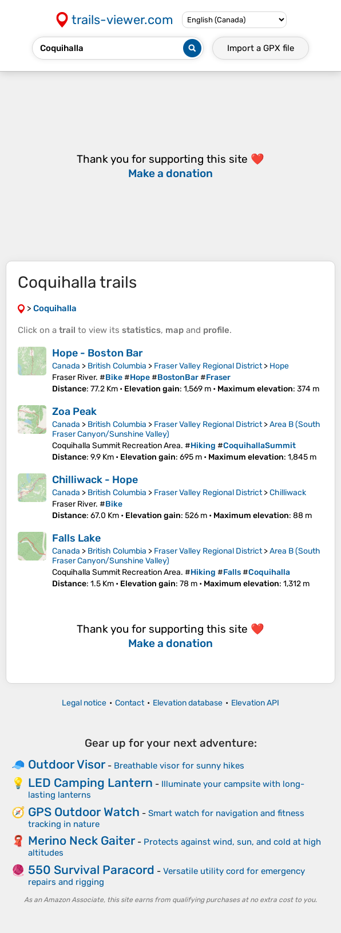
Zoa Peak (74, 411)
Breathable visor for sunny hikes (179, 765)
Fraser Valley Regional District (208, 366)
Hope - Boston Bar (97, 353)
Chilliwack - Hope (95, 479)
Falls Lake (76, 538)
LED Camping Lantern (90, 782)
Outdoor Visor (66, 764)
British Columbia (117, 366)
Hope (279, 366)
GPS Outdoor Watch (84, 812)
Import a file (260, 48)
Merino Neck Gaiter (81, 840)
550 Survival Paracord (91, 870)
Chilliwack (287, 492)
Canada (66, 366)
